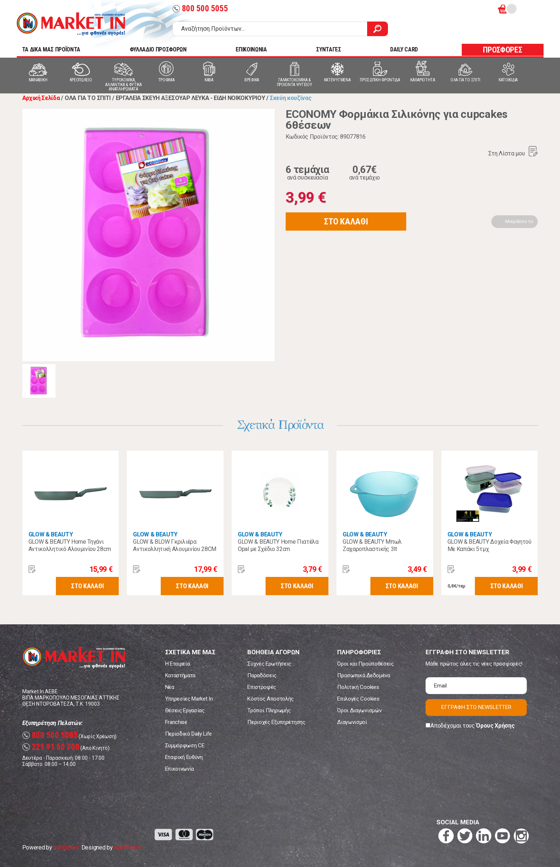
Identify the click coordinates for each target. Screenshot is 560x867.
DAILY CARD (404, 49)
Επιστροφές (261, 687)
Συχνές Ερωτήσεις (269, 663)
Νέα (169, 687)
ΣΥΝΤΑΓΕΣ (328, 49)
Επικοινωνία (179, 769)
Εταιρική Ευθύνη (184, 757)
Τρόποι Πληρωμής (268, 710)
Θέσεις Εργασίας (185, 710)
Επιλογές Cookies (358, 698)
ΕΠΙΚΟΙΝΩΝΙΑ (251, 49)
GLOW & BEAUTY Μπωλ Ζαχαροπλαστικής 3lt (372, 545)
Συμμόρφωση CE (185, 745)
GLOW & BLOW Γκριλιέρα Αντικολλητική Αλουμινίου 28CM (174, 545)
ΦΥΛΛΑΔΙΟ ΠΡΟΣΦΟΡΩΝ (158, 49)
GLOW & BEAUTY (50, 534)
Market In (71, 24)
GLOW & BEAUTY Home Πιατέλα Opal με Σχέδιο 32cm (278, 545)
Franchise (176, 722)
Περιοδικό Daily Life (188, 734)
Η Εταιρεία (177, 663)
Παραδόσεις (262, 675)
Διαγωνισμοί (352, 722)
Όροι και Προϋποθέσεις (365, 663)
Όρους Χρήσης (495, 725)
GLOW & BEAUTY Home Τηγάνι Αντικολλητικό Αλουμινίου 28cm (69, 545)
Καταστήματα (180, 675)
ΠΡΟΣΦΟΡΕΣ (502, 49)
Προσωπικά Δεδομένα (363, 675)
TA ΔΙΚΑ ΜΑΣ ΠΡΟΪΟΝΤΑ (51, 49)
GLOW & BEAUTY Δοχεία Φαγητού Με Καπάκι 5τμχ (489, 545)
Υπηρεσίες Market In (189, 698)
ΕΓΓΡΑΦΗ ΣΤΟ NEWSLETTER (476, 707)
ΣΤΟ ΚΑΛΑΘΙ (346, 221)
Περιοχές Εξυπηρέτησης (276, 722)
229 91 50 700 (51, 747)
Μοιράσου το (519, 221)
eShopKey (66, 847)
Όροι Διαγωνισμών (359, 710)
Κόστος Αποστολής (270, 698)
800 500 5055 (200, 9)
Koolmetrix (127, 847)
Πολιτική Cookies (358, 687)
